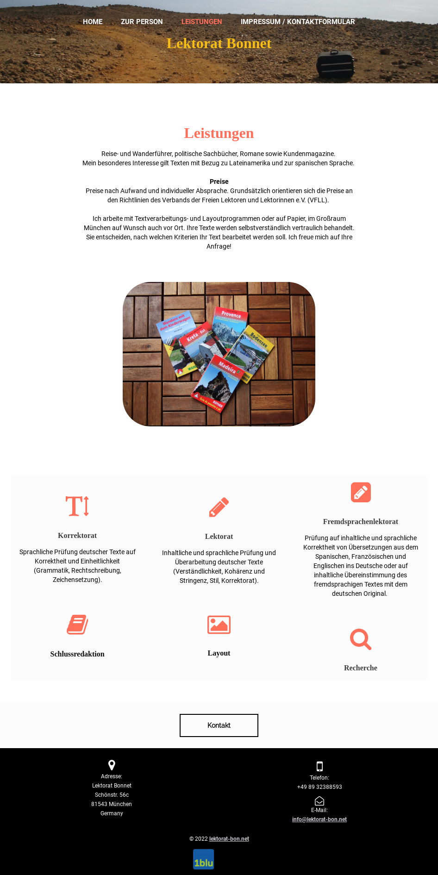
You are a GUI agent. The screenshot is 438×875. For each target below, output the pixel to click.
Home (92, 22)
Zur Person (142, 22)
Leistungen (201, 22)
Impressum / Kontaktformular (298, 22)
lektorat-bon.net (229, 839)
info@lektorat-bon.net (319, 819)
